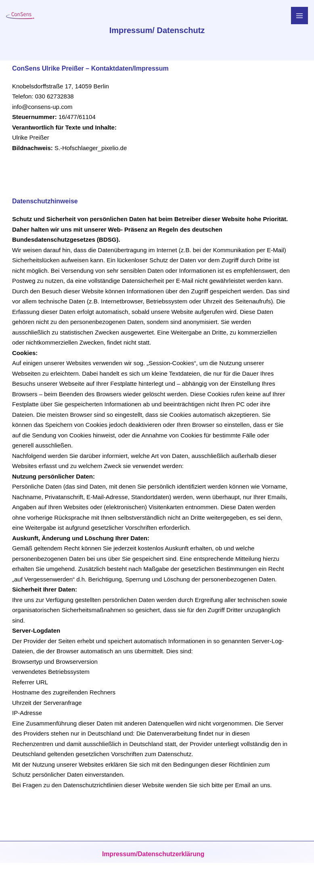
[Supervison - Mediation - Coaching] (18, 15)
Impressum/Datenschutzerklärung (153, 854)
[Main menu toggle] (299, 15)
